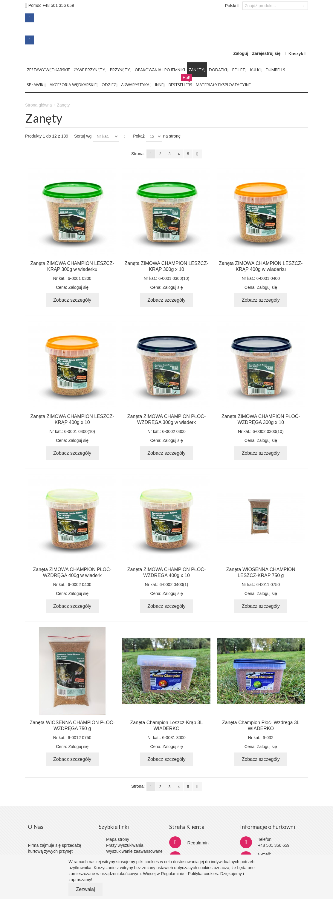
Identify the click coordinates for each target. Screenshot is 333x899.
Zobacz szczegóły (72, 300)
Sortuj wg (82, 136)
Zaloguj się (78, 287)
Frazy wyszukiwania (124, 845)
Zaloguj (240, 53)
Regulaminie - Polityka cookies (189, 873)
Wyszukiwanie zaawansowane (134, 851)
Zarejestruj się (266, 53)
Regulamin (198, 842)
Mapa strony (117, 839)
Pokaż (139, 136)
